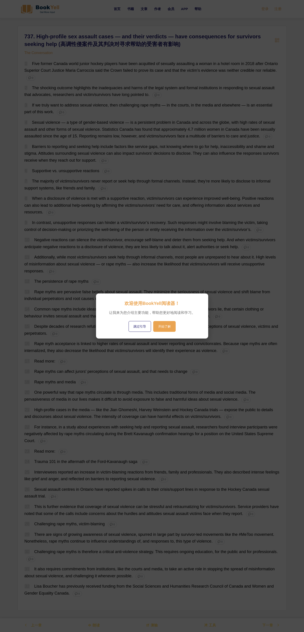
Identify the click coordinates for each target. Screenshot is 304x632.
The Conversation (38, 53)
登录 (265, 9)
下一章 (271, 625)
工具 (210, 625)
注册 (278, 9)
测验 (152, 625)
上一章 (33, 625)
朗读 (94, 625)
